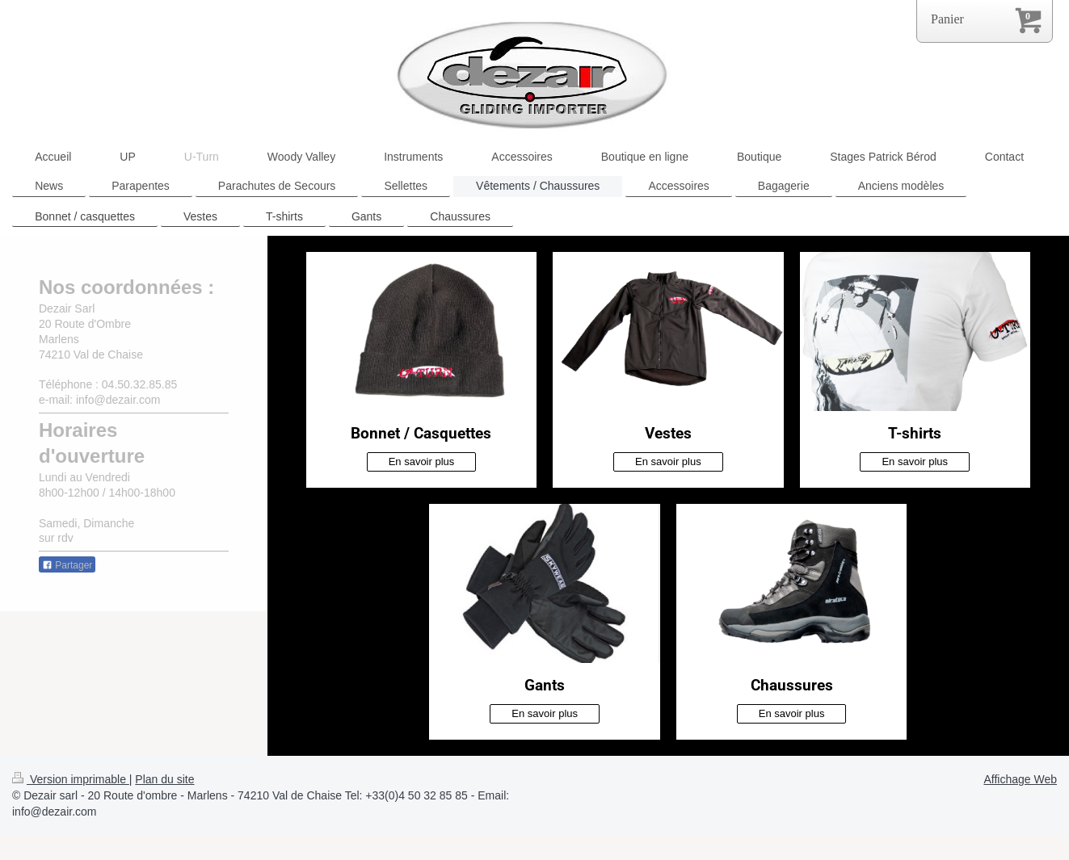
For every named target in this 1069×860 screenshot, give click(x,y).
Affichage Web (1020, 779)
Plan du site (164, 779)
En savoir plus (422, 461)
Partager (67, 565)
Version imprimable (70, 779)
